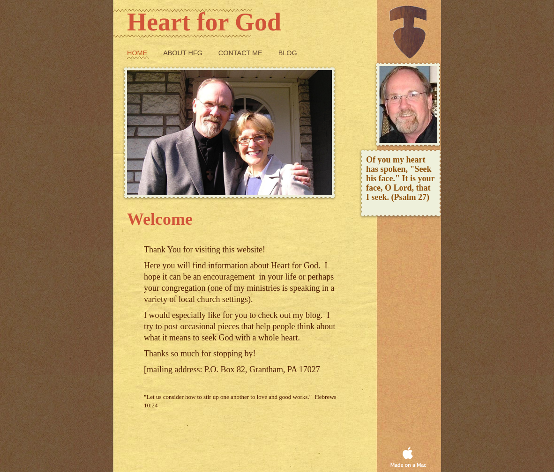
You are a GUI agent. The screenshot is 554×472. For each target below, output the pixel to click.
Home (138, 53)
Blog (287, 53)
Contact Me (241, 53)
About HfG (183, 53)
